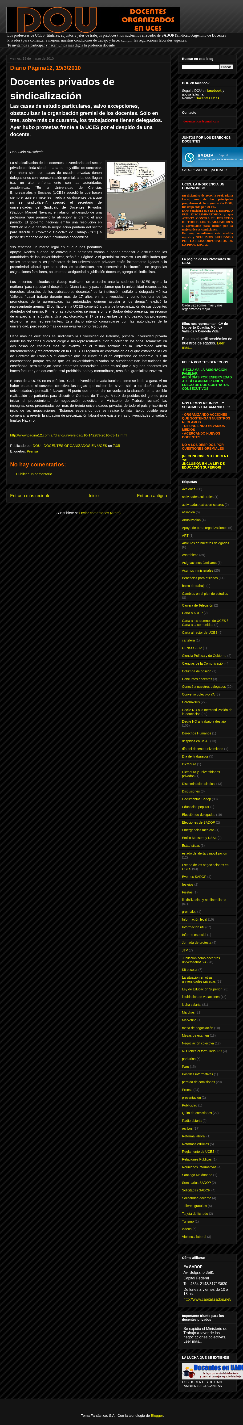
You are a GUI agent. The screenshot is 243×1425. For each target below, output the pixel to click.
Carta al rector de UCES (200, 632)
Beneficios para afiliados (200, 578)
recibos (187, 1128)
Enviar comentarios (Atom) (100, 513)
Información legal (194, 919)
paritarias (189, 1059)
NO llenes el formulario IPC (202, 1051)
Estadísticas (191, 845)
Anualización (191, 520)
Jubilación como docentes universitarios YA (201, 960)
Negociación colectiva (198, 1043)
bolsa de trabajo (194, 586)
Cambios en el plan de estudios (205, 593)
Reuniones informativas (199, 1167)
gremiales (189, 912)
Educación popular (195, 807)
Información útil (193, 927)
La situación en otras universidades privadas (199, 979)
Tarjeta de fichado (195, 1213)
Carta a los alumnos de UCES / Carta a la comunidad (205, 623)
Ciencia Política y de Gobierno (204, 656)
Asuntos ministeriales (197, 570)
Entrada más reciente (30, 495)
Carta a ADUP (192, 613)
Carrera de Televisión (197, 605)
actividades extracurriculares (203, 505)
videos (186, 1229)
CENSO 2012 (192, 648)
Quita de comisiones (197, 1113)
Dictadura (189, 764)
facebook (214, 90)
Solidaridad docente (196, 1198)
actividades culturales (198, 497)
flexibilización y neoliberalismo (204, 900)
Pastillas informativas (197, 1074)
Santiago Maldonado (197, 1175)
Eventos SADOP (194, 877)
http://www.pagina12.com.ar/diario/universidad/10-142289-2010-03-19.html (68, 435)
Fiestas (187, 892)
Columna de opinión (196, 671)
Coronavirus (191, 702)
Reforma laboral (194, 1136)
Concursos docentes (197, 679)
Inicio (94, 495)
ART (185, 535)
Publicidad (189, 1105)
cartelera (188, 640)
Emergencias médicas (198, 830)
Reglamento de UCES (198, 1151)
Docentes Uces (207, 98)
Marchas (188, 1012)
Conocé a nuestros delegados (204, 686)
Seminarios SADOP (196, 1183)
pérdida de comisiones (198, 1082)
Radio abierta (192, 1121)
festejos (187, 884)
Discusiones (191, 791)
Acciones (188, 489)
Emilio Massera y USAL (199, 838)
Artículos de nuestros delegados (205, 543)
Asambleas (190, 555)
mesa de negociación (197, 1028)
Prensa (32, 451)
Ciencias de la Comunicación (203, 663)
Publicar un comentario (34, 474)
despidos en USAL (195, 741)
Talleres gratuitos (194, 1206)
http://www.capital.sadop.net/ (207, 1299)
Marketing (189, 1020)
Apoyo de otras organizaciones (204, 528)
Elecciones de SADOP (198, 822)
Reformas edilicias (195, 1144)
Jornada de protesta (196, 942)
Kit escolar (189, 970)
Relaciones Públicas (197, 1159)
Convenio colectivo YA (198, 694)
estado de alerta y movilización (204, 853)
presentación (191, 1097)
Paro (185, 1067)
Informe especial (194, 935)
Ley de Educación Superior (202, 989)
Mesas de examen (195, 1035)
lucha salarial (191, 1004)
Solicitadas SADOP (196, 1190)
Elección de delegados (198, 815)
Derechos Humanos (196, 733)
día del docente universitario (202, 749)
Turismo (188, 1221)
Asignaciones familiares (199, 563)
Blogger (157, 1415)
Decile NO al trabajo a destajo (204, 721)
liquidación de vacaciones (201, 997)
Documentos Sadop (196, 799)
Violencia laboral (194, 1237)
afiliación (188, 512)
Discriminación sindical (198, 784)
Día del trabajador (195, 756)
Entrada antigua (152, 495)
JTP (185, 950)
